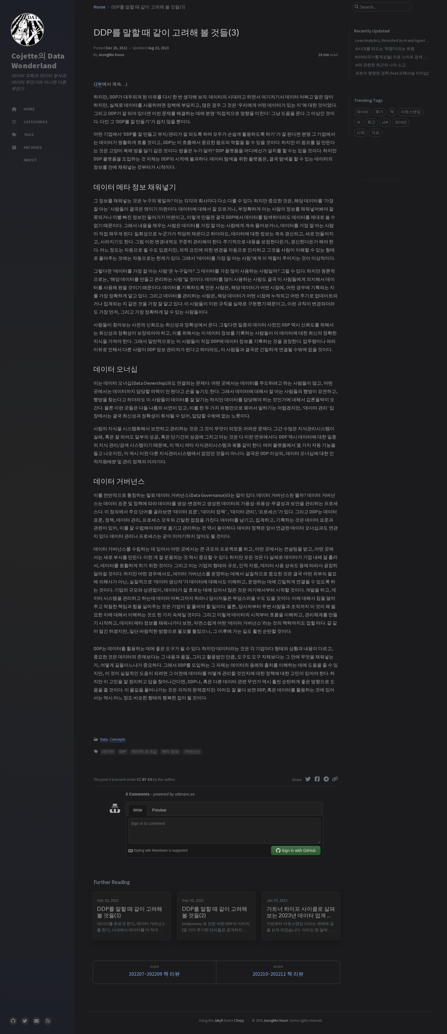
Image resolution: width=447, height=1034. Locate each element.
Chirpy (239, 1020)
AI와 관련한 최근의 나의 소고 (380, 64)
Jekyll (218, 1020)
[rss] (48, 1021)
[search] (384, 7)
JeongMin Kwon (111, 54)
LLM (385, 122)
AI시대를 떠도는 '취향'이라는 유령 (385, 48)
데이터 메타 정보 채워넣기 (378, 172)
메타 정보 (170, 751)
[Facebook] (318, 779)
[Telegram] (327, 779)
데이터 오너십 (144, 751)
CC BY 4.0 (145, 779)
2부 (98, 84)
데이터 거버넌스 (369, 189)
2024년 (401, 122)
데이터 (108, 751)
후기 (379, 112)
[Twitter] (308, 779)
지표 (375, 132)
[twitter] (25, 1021)
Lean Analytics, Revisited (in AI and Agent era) (394, 40)
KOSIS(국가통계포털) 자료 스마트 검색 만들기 (395, 56)
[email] (36, 1021)
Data (104, 739)
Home (100, 7)
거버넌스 (192, 751)
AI (358, 122)
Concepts (117, 739)
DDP (122, 751)
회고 (371, 122)
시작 (361, 132)
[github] (13, 1021)
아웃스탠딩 (411, 112)
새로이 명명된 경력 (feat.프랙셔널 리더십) (392, 73)
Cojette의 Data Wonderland (37, 61)
